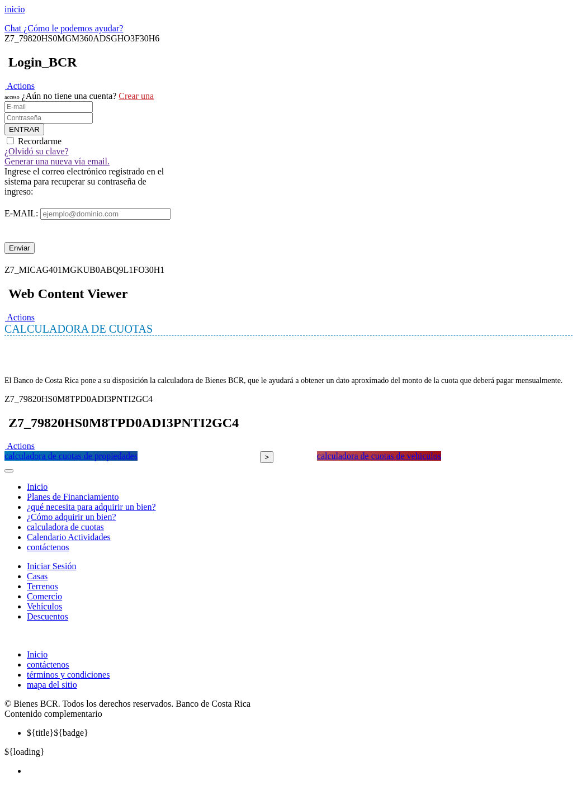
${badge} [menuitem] (57, 732)
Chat (12, 28)
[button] (19, 86)
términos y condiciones (68, 674)
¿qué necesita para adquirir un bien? (91, 507)
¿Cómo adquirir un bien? (71, 517)
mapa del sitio (52, 684)
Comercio (44, 596)
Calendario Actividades (69, 537)
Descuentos (47, 616)
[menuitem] (300, 771)
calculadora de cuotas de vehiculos (379, 456)
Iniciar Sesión (51, 566)
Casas (37, 576)
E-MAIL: (21, 213)
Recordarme (40, 141)
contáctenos (48, 547)
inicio (14, 9)
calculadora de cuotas (65, 527)
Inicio (37, 486)
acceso (12, 97)
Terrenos (42, 586)
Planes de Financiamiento (73, 497)
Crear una (136, 96)
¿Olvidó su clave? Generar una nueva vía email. (57, 156)
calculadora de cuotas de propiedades (71, 456)
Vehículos (44, 606)
